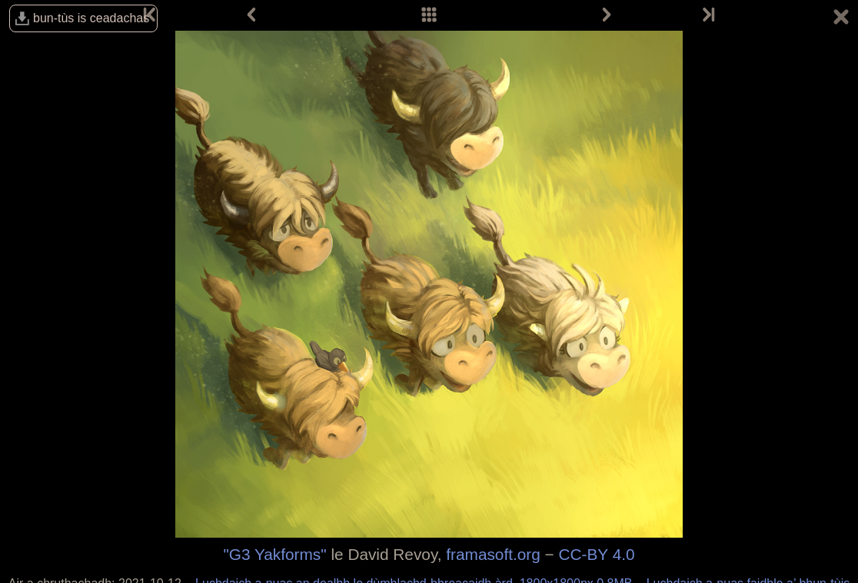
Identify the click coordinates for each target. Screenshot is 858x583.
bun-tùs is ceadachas (91, 18)
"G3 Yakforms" (274, 554)
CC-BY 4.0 (597, 554)
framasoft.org (493, 554)
